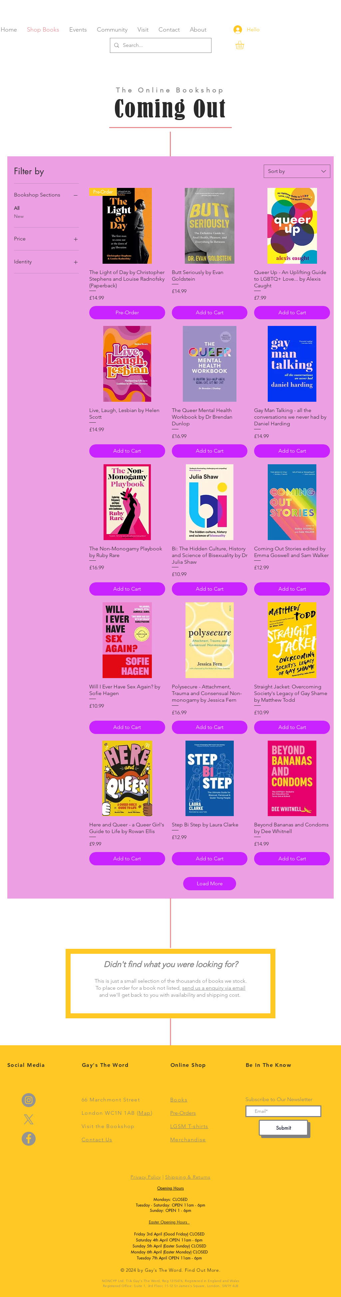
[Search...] (160, 45)
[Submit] (283, 1128)
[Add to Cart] (210, 312)
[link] (244, 45)
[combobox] (297, 171)
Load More (210, 883)
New (19, 216)
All (16, 208)
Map (145, 1113)
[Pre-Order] (127, 312)
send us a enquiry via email (213, 988)
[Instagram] (29, 1100)
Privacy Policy (146, 1177)
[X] (29, 1119)
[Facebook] (29, 1139)
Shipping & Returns (187, 1177)
